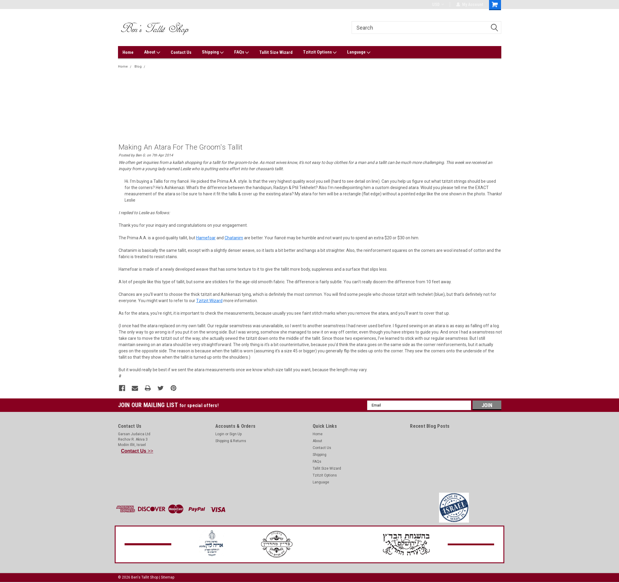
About (152, 52)
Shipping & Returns (230, 441)
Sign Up (235, 434)
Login (219, 434)
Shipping (213, 52)
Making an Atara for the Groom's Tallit (177, 67)
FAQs (241, 52)
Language (358, 52)
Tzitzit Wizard (209, 300)
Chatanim (234, 237)
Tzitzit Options (320, 52)
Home (128, 52)
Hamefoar (206, 237)
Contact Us (181, 52)
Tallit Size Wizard (276, 52)
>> (137, 450)
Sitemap (167, 577)
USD (438, 4)
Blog (138, 67)
